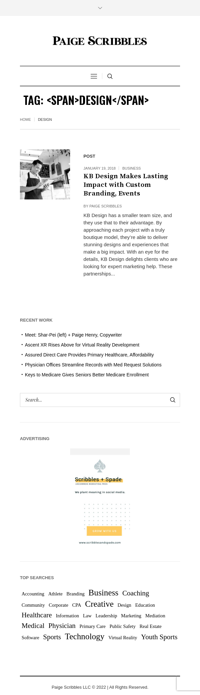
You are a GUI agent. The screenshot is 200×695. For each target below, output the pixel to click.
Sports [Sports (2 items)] (52, 637)
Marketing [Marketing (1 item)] (131, 615)
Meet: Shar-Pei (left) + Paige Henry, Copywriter (73, 335)
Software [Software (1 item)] (30, 637)
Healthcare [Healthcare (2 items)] (37, 615)
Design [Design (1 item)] (125, 605)
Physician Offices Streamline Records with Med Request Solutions (93, 364)
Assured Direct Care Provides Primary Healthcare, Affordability (89, 354)
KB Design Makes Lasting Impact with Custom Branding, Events (125, 185)
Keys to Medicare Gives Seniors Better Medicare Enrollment (87, 374)
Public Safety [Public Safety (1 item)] (123, 626)
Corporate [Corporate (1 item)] (58, 605)
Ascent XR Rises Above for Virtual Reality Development (82, 345)
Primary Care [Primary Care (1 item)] (92, 626)
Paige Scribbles (105, 206)
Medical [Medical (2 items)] (33, 626)
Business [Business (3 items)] (103, 592)
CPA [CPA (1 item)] (76, 605)
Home (25, 119)
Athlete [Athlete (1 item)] (55, 593)
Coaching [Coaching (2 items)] (135, 593)
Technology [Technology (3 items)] (84, 636)
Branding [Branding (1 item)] (75, 593)
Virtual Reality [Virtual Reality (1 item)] (122, 637)
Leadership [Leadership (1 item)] (106, 615)
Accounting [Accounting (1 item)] (33, 593)
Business (131, 168)
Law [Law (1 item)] (87, 615)
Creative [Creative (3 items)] (99, 603)
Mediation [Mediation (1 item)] (155, 615)
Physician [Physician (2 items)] (62, 626)
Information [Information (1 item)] (67, 615)
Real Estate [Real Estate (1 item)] (150, 626)
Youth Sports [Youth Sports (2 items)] (159, 637)
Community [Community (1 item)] (33, 605)
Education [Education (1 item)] (145, 605)
